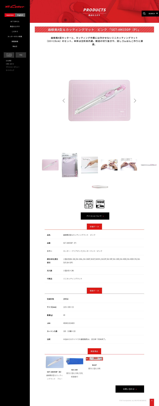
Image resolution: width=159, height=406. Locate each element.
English (20, 15)
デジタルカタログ (9, 55)
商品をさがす (15, 26)
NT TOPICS (15, 21)
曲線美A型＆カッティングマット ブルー (65, 375)
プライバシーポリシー (13, 67)
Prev (75, 101)
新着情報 (15, 41)
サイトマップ (10, 70)
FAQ (21, 55)
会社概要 (8, 61)
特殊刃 (15, 46)
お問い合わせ (10, 64)
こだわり (15, 31)
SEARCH (152, 13)
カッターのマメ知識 (15, 36)
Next (144, 101)
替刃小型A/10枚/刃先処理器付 (85, 373)
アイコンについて (104, 216)
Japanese (10, 15)
